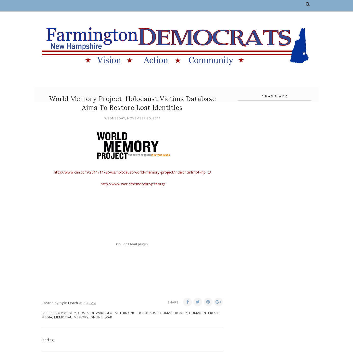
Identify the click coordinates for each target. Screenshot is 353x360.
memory (81, 317)
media (47, 317)
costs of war (90, 313)
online (96, 317)
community (66, 313)
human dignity (173, 313)
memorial (63, 317)
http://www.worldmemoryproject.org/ (132, 183)
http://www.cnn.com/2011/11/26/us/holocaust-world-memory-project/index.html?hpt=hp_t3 (132, 172)
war (108, 317)
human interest (203, 313)
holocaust (148, 313)
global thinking (120, 313)
